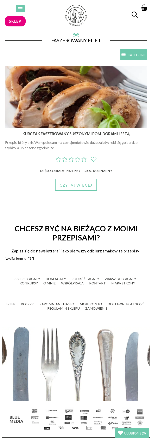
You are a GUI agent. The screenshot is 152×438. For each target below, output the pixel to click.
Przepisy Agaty (26, 279)
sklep (15, 21)
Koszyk (27, 304)
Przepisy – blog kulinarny (89, 171)
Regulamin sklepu (63, 308)
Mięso (45, 171)
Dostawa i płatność (126, 304)
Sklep (10, 304)
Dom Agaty (56, 279)
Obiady (58, 171)
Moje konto (91, 304)
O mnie (49, 283)
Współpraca (72, 283)
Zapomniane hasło (56, 304)
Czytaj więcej (76, 185)
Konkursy (29, 283)
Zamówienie (96, 308)
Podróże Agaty (85, 279)
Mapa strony (123, 283)
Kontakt (97, 283)
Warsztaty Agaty (120, 279)
